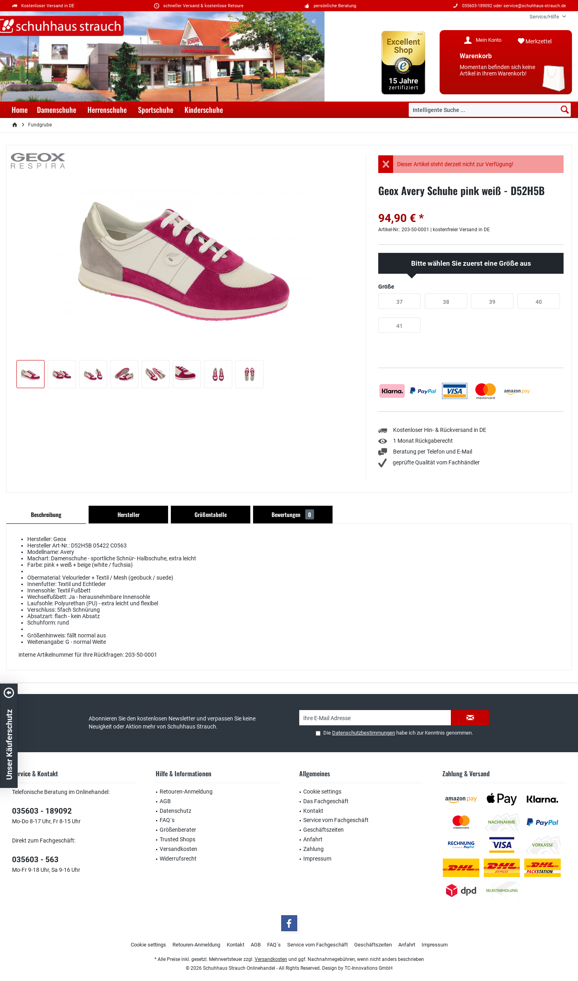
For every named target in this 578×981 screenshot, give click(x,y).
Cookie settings (322, 791)
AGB (165, 801)
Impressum (317, 858)
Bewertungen (293, 514)
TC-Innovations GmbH (369, 968)
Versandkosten (178, 849)
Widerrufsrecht (178, 858)
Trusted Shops (177, 839)
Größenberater (178, 829)
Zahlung (313, 849)
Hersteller (129, 514)
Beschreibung (46, 514)
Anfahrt (312, 839)
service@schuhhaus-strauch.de (534, 5)
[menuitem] (544, 17)
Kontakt (313, 811)
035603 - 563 (35, 859)
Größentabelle (211, 514)
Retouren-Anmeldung (186, 791)
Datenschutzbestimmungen (363, 733)
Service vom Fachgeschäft (336, 820)
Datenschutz (175, 811)
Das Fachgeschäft (326, 801)
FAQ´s (167, 820)
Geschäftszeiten (323, 829)
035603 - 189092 (42, 811)
